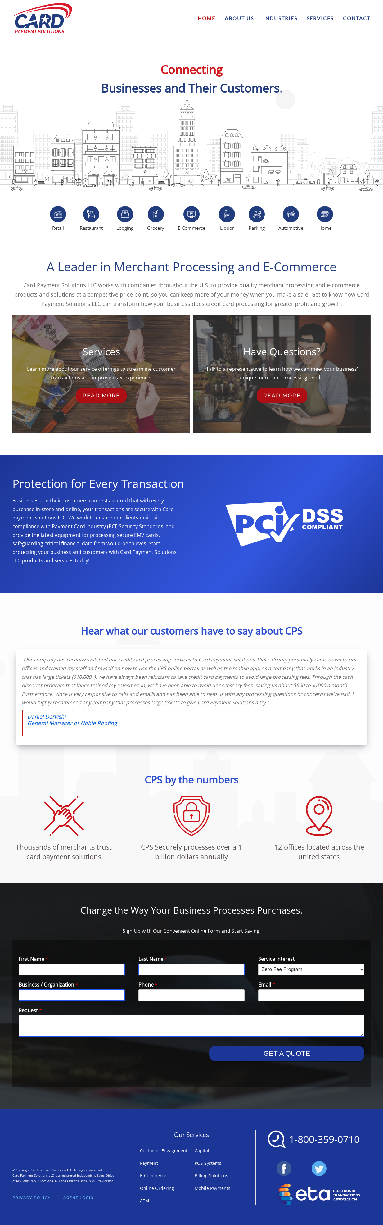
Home (206, 18)
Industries (280, 18)
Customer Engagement (163, 1151)
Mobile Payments (212, 1188)
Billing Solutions (211, 1175)
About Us (239, 18)
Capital (202, 1151)
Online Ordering (157, 1188)
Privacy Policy (31, 1198)
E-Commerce (153, 1175)
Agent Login (78, 1198)
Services (320, 18)
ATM (144, 1201)
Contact (357, 18)
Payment (149, 1163)
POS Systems (208, 1163)
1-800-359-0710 (324, 1139)
